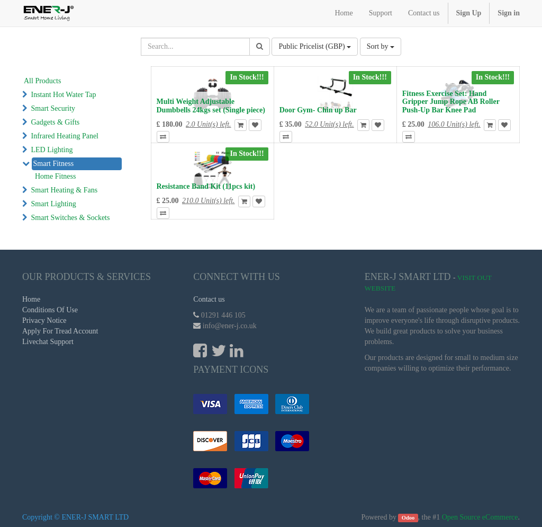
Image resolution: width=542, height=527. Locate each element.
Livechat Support (48, 342)
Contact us (209, 299)
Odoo (408, 518)
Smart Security (53, 108)
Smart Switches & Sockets (70, 218)
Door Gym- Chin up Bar (318, 110)
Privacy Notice (44, 320)
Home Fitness (55, 176)
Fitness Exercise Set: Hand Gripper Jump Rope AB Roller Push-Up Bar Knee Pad (451, 102)
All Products (42, 81)
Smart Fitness (53, 164)
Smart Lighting (53, 204)
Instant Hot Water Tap (63, 95)
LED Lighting (52, 150)
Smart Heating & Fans (64, 190)
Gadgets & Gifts (55, 122)
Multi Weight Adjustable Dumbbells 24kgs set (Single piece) (211, 105)
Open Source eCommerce (480, 517)
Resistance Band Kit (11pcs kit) (206, 186)
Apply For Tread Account (60, 331)
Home (31, 299)
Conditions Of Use (50, 310)
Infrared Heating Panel (65, 136)
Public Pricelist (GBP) (314, 46)
